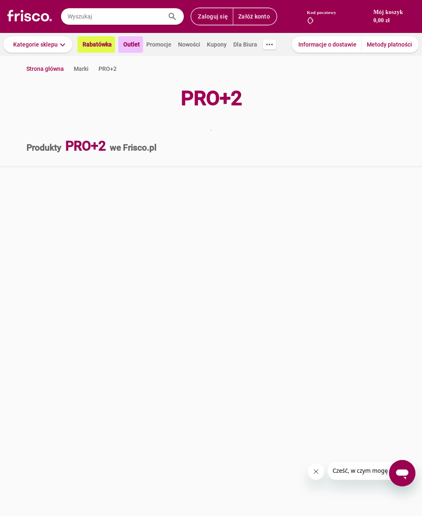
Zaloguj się (213, 16)
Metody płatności (389, 44)
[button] (38, 44)
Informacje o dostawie (327, 44)
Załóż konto (254, 16)
